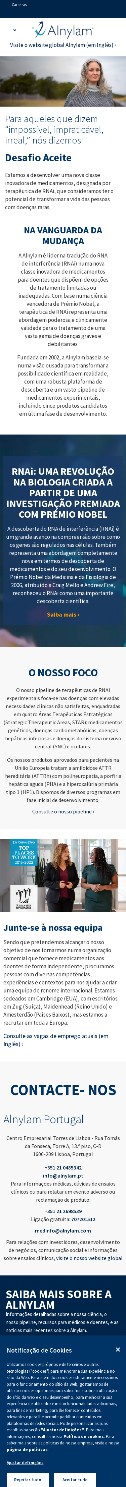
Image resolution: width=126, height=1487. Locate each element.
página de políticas (27, 1454)
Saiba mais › (63, 614)
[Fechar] (118, 1354)
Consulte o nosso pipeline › (63, 811)
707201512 (83, 1219)
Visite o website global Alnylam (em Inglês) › (63, 45)
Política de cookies (84, 1441)
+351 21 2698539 (63, 1211)
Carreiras (19, 4)
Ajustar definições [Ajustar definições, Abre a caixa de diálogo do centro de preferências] (25, 1467)
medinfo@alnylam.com (63, 1230)
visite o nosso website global (89, 1258)
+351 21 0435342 (63, 1167)
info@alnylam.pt (63, 1175)
